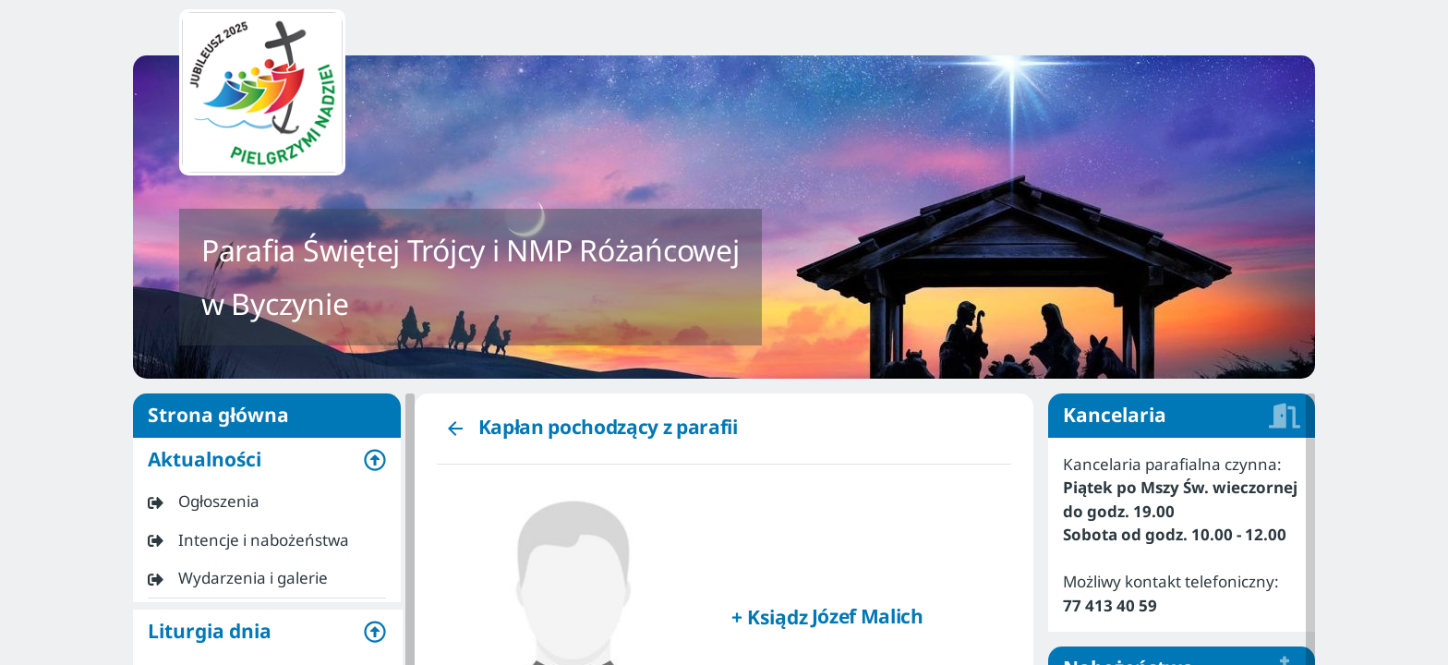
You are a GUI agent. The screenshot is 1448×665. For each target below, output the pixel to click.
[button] (267, 460)
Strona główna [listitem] (267, 415)
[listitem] (267, 501)
